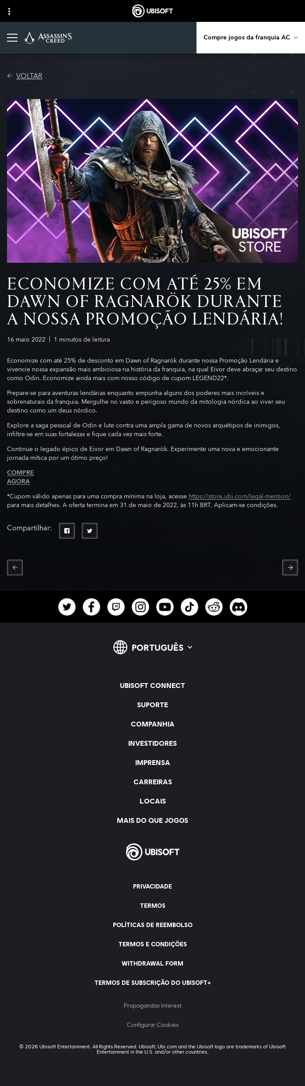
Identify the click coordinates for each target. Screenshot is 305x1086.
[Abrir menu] (12, 38)
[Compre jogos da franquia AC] (250, 37)
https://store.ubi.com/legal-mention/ (240, 496)
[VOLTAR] (24, 76)
